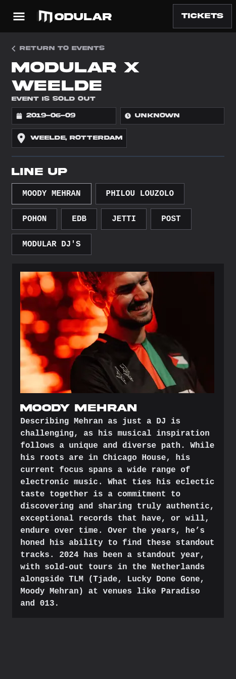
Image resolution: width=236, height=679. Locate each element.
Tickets (202, 16)
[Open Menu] (19, 16)
